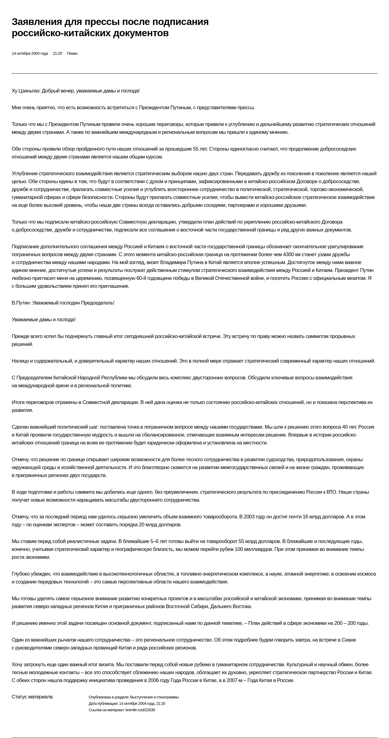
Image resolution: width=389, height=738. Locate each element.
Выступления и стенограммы (154, 697)
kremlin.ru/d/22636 (140, 710)
